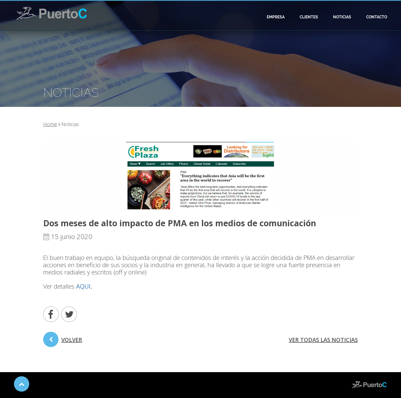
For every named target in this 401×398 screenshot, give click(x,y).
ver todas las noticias (323, 339)
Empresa (276, 17)
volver (62, 341)
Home (50, 124)
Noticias (342, 17)
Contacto (376, 17)
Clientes (309, 17)
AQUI (83, 286)
